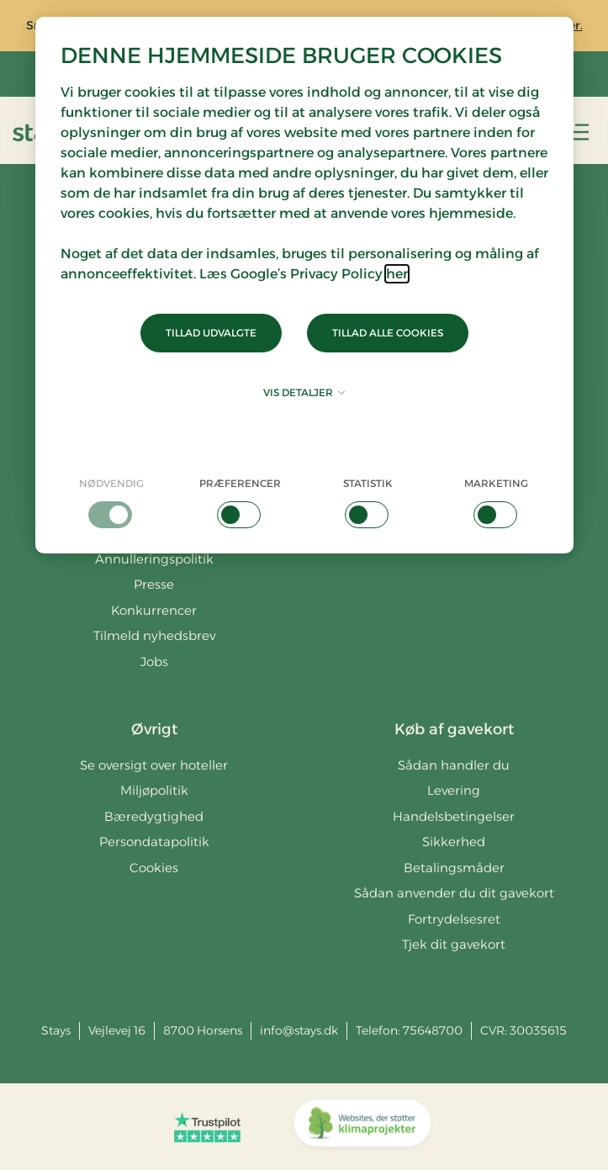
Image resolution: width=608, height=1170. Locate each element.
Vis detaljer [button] (304, 392)
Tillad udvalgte (211, 332)
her (397, 274)
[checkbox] (112, 502)
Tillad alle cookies (387, 332)
